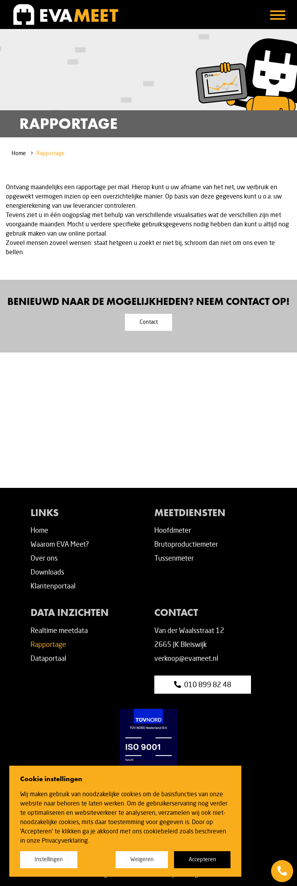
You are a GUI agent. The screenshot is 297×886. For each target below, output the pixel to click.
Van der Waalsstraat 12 (189, 630)
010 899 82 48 (202, 684)
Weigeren (142, 859)
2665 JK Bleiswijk (180, 644)
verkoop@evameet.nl (186, 658)
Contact (149, 322)
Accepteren (202, 859)
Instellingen (48, 859)
